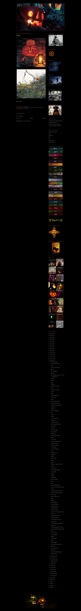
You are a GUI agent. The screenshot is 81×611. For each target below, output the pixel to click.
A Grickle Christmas (55, 448)
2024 (51, 335)
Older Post (44, 118)
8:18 (49, 137)
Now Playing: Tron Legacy (56, 519)
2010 (51, 360)
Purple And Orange (54, 517)
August (52, 561)
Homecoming (53, 494)
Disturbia (52, 466)
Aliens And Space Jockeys (56, 441)
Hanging (52, 473)
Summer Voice (51, 140)
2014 (51, 352)
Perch (52, 498)
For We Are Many (54, 479)
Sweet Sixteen (53, 521)
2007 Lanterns (53, 458)
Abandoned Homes (54, 443)
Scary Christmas (54, 532)
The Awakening (54, 371)
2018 (51, 345)
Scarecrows (19, 108)
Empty (52, 399)
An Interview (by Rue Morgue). (55, 124)
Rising (52, 481)
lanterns (30, 107)
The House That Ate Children (56, 492)
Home (31, 118)
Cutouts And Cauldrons (55, 367)
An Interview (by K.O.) (53, 122)
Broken (52, 414)
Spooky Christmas (54, 506)
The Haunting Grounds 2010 (56, 544)
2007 (51, 581)
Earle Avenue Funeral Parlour (56, 490)
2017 (51, 346)
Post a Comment (19, 116)
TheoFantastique (54, 502)
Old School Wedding (55, 386)
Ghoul (52, 540)
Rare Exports (53, 447)
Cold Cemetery (54, 538)
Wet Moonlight (54, 542)
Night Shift (51, 135)
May (52, 567)
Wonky (52, 437)
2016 (51, 348)
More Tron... (53, 513)
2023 (51, 337)
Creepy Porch (53, 426)
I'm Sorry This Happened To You (57, 511)
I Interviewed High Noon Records (55, 125)
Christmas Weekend (55, 395)
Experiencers (53, 550)
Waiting (52, 488)
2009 (51, 577)
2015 (51, 350)
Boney (52, 450)
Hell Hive (53, 500)
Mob (52, 483)
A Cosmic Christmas (55, 410)
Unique (18, 35)
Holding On (53, 433)
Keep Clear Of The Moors (56, 424)
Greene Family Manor (55, 363)
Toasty (52, 393)
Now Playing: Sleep (55, 418)
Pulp (52, 412)
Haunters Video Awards (55, 515)
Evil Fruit (53, 378)
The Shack (53, 427)
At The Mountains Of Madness (57, 523)
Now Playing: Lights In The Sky (57, 527)
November (53, 556)
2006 (51, 583)
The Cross (53, 373)
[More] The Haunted (55, 445)
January (52, 575)
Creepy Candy (53, 468)
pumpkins (35, 107)
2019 (51, 343)
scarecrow (40, 107)
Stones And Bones (54, 548)
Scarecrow (53, 475)
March (52, 571)
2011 (51, 358)
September (53, 559)
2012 (51, 356)
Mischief (52, 380)
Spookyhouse (53, 477)
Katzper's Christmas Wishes (56, 405)
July (52, 563)
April (52, 569)
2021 (51, 341)
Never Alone (53, 397)
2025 (51, 333)
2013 (51, 354)
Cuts (49, 138)
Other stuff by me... (52, 142)
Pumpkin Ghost (54, 452)
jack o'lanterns (24, 107)
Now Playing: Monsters (55, 435)
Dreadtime (53, 454)
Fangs (52, 387)
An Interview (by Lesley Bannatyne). (56, 120)
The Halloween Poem (53, 132)
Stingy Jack (53, 408)
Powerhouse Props (54, 429)
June (52, 565)
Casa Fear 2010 (54, 431)
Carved (52, 530)
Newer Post (18, 118)
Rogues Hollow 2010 (55, 496)
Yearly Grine (53, 439)
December (53, 361)
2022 (51, 339)
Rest (52, 365)
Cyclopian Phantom (54, 504)
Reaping (52, 536)
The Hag (52, 384)
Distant (52, 382)
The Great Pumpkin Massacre (56, 551)
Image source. (19, 101)
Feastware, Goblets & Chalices (57, 464)
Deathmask (53, 420)
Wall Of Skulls (54, 553)
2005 (51, 585)
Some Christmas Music (55, 469)
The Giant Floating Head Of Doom (57, 529)
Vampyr (52, 391)
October (52, 558)
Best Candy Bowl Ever (55, 389)
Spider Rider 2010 (54, 508)
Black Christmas (54, 534)
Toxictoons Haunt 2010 (55, 485)
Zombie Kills (53, 471)
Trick (50, 133)
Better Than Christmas (55, 401)
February (53, 573)
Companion (53, 525)
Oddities (52, 456)
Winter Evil (53, 407)
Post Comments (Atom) (26, 121)
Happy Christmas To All (55, 403)
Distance (52, 462)
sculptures (25, 108)
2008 (51, 579)
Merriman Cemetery (55, 509)
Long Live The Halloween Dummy (57, 487)
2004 (51, 587)
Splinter (52, 369)
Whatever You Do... (54, 422)
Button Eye (53, 546)
